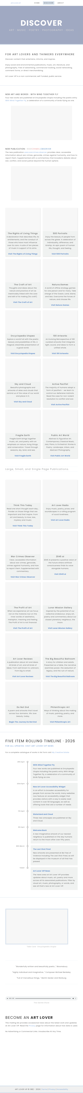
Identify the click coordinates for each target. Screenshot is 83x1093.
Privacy (32, 1026)
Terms (44, 1089)
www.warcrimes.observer (35, 152)
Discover (48, 3)
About (61, 3)
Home (37, 3)
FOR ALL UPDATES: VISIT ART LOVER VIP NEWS (29, 746)
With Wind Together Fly (15, 100)
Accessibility (62, 1089)
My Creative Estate (60, 752)
